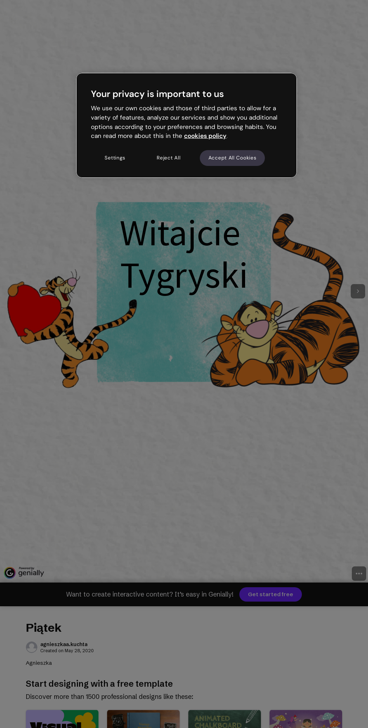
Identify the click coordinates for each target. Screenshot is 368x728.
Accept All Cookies (232, 157)
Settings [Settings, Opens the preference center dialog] (115, 157)
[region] (186, 125)
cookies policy (205, 136)
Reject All (168, 157)
